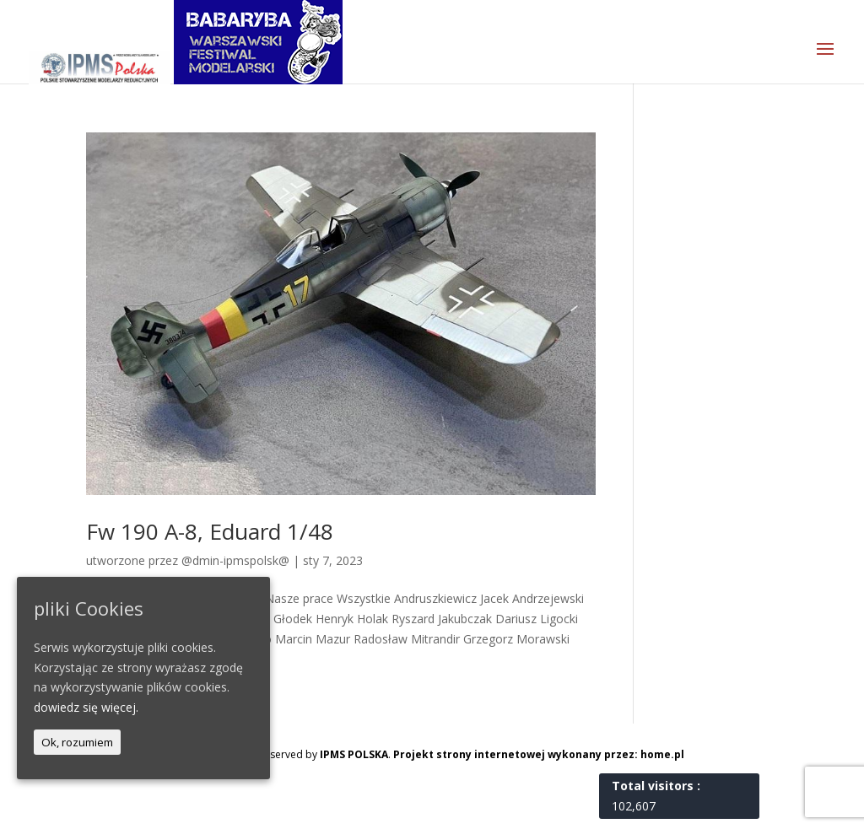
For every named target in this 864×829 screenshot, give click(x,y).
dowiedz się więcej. (86, 707)
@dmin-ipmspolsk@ (235, 560)
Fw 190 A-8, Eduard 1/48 (209, 531)
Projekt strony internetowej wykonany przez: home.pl (538, 754)
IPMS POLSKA (354, 754)
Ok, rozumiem (77, 742)
